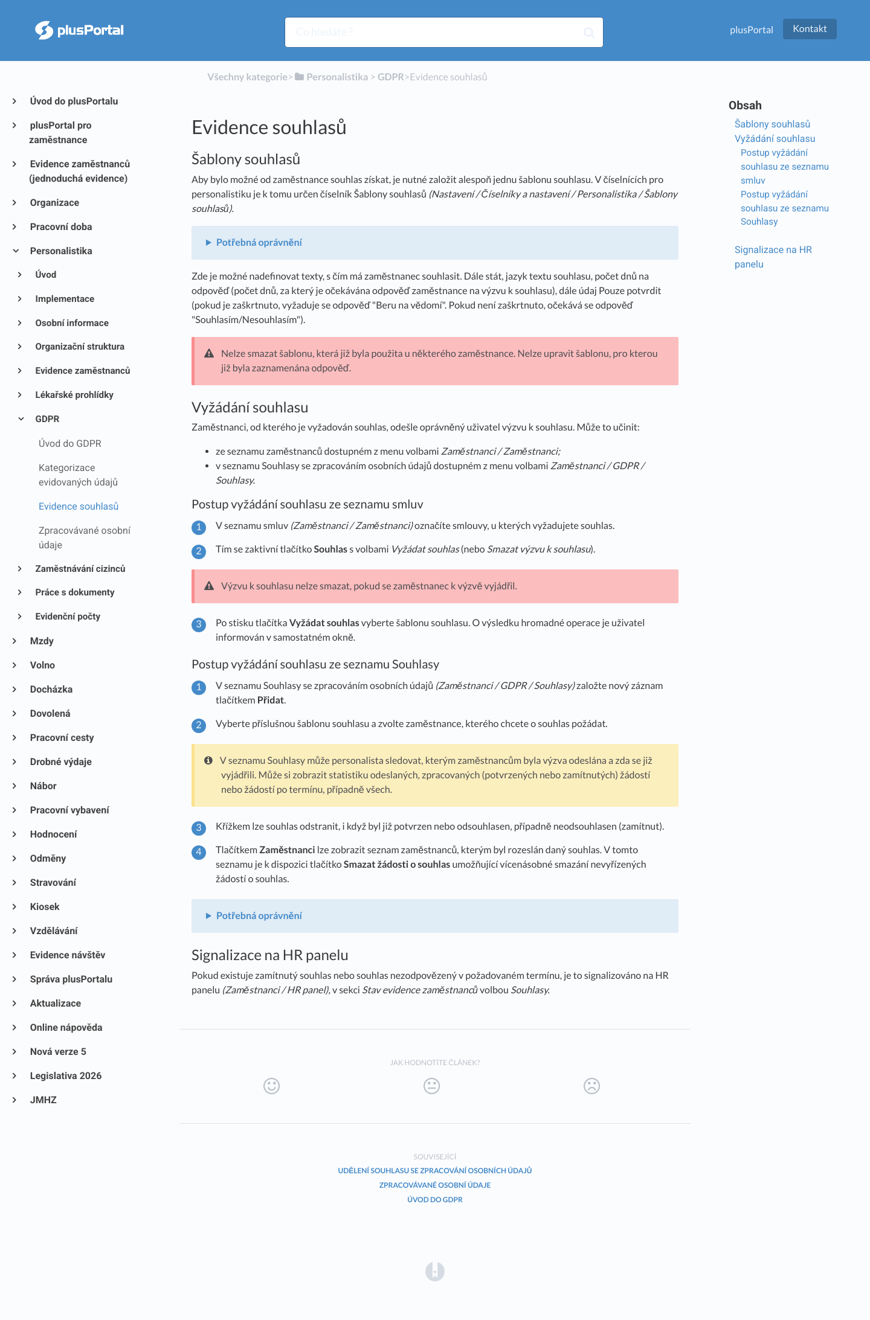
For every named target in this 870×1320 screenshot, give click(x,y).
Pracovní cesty (61, 737)
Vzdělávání (53, 931)
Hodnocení (53, 834)
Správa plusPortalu (70, 979)
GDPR (47, 419)
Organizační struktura (79, 346)
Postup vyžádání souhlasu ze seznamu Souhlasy (785, 208)
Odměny (47, 858)
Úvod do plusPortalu (73, 101)
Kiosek (44, 906)
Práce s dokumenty (74, 592)
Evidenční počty (67, 616)
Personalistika (60, 251)
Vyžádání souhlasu (775, 138)
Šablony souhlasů (772, 124)
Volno (42, 665)
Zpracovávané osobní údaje (435, 1185)
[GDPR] (391, 77)
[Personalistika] (330, 77)
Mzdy (41, 641)
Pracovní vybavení (69, 810)
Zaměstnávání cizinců (80, 568)
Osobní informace (71, 323)
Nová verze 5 (57, 1051)
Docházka (50, 689)
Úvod (45, 274)
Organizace (54, 202)
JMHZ (43, 1100)
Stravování (52, 882)
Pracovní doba (60, 226)
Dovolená (50, 713)
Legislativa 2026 (65, 1075)
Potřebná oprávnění (259, 242)
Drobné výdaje (60, 761)
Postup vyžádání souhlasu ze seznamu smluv (785, 166)
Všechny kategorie (247, 77)
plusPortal (751, 30)
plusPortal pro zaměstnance (60, 133)
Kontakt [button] (810, 28)
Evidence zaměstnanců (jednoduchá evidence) (79, 171)
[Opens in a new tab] (435, 1271)
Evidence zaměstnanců (82, 370)
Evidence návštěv (67, 955)
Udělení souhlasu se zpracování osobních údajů (435, 1170)
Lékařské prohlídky (74, 394)
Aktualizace (55, 1003)
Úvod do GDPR (435, 1199)
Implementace (64, 298)
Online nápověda (66, 1027)
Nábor (43, 786)
